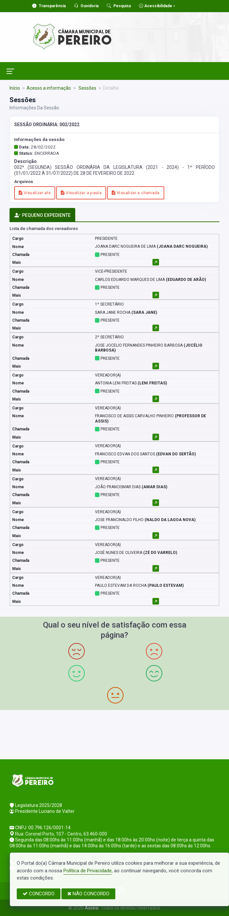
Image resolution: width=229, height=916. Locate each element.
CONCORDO (39, 894)
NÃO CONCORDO (88, 894)
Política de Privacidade (87, 871)
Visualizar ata (35, 192)
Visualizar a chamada (136, 192)
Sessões (87, 88)
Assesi (92, 907)
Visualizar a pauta (81, 192)
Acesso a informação (49, 88)
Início (15, 88)
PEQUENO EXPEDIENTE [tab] (42, 215)
